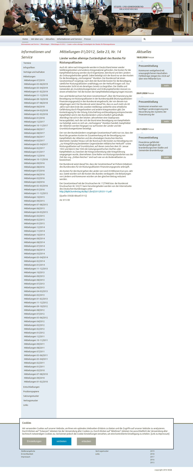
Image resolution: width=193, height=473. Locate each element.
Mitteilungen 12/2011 (34, 336)
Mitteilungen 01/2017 (34, 152)
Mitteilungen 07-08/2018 (36, 103)
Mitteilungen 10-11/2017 (36, 125)
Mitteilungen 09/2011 (34, 344)
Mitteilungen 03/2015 (34, 216)
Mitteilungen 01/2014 (34, 265)
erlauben (86, 441)
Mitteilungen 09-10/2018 (36, 99)
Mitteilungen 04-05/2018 (36, 110)
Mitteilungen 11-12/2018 (36, 95)
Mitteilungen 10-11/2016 (36, 159)
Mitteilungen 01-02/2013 (36, 299)
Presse (87, 39)
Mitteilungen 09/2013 (34, 276)
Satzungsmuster (31, 396)
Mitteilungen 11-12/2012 (36, 302)
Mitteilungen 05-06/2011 (36, 355)
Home (25, 39)
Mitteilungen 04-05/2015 (36, 212)
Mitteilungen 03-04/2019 (36, 88)
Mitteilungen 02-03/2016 (36, 186)
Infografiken (29, 67)
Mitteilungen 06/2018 (34, 106)
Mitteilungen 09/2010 (34, 378)
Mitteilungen (45, 44)
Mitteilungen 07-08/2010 (36, 374)
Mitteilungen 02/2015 (34, 219)
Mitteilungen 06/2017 (34, 137)
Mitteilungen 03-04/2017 (36, 144)
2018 (152, 454)
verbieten (62, 441)
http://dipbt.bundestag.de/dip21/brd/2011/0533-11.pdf (85, 191)
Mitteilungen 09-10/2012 (36, 306)
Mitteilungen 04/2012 (34, 321)
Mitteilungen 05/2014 (34, 253)
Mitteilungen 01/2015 (34, 223)
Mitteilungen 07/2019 (34, 80)
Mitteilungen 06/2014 (34, 250)
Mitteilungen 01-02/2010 (36, 381)
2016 (152, 460)
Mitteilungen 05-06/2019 (36, 84)
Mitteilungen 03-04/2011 (36, 359)
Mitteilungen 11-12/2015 (36, 193)
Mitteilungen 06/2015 (34, 208)
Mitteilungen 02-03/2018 (36, 114)
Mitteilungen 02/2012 (34, 329)
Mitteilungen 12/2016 (34, 155)
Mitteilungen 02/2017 (34, 148)
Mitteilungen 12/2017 (34, 122)
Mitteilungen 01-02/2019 (36, 91)
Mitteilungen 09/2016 (34, 163)
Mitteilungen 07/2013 (34, 284)
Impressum (25, 457)
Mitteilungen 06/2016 (34, 174)
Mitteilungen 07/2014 (34, 246)
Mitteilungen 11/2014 (34, 231)
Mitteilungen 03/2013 (34, 295)
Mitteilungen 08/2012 (34, 310)
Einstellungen (34, 441)
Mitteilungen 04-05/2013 (36, 291)
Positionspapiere (31, 391)
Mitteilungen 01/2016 (34, 189)
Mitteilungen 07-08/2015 (36, 204)
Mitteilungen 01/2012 (58, 44)
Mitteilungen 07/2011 (34, 351)
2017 (152, 457)
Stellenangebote (28, 451)
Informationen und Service (69, 39)
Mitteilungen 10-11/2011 (36, 340)
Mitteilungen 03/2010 (34, 370)
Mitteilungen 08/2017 (34, 133)
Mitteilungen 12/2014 (34, 227)
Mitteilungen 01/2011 (34, 366)
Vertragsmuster (30, 400)
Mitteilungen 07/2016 (34, 171)
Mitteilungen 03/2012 (34, 325)
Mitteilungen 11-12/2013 (36, 268)
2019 (152, 451)
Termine (27, 63)
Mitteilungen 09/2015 (34, 201)
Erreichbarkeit (27, 454)
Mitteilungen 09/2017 (34, 129)
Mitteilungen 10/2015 (34, 197)
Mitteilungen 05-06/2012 (36, 317)
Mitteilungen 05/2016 (34, 178)
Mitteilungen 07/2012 (34, 314)
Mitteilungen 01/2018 (34, 118)
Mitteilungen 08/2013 (34, 280)
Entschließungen (31, 387)
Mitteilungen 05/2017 (34, 140)
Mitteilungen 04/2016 (34, 182)
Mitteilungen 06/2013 (34, 287)
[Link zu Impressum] (160, 434)
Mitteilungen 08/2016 (34, 167)
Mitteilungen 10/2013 (34, 272)
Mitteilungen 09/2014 (34, 238)
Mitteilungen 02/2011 (34, 363)
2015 (152, 463)
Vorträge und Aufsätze (34, 72)
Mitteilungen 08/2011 (34, 348)
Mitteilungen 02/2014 (34, 261)
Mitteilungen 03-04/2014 (36, 257)
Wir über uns (37, 39)
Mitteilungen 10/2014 (34, 235)
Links (25, 405)
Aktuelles (50, 39)
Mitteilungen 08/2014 (34, 242)
